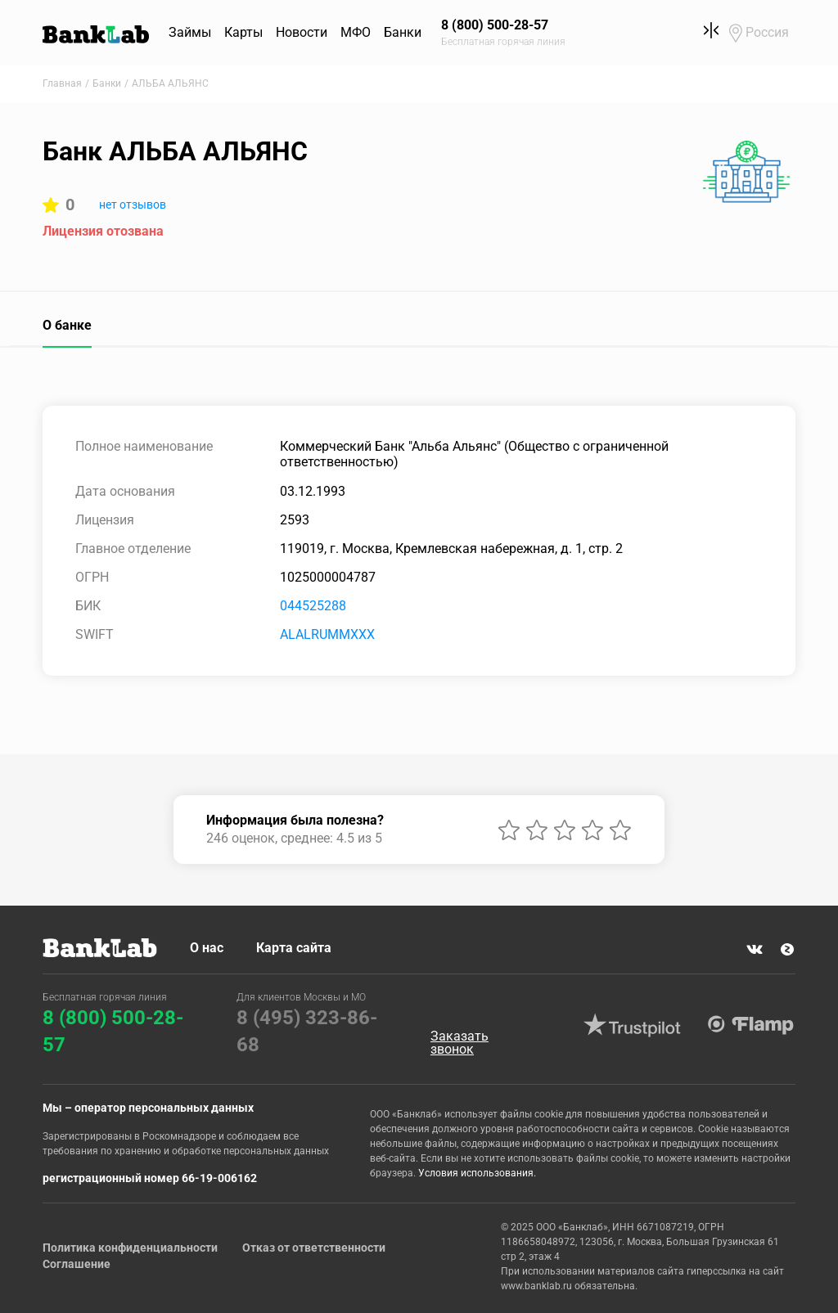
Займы (190, 32)
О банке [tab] (67, 325)
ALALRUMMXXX (327, 634)
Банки (402, 32)
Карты (243, 32)
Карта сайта (293, 948)
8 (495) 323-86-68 (307, 1031)
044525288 (313, 606)
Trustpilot (633, 1025)
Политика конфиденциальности (130, 1247)
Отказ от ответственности (313, 1247)
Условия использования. (477, 1173)
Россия (767, 32)
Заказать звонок (459, 1043)
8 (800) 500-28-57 (113, 1031)
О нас (206, 948)
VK (754, 949)
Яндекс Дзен (787, 949)
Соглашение (76, 1263)
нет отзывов (132, 204)
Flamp (751, 1025)
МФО (355, 32)
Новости (301, 32)
